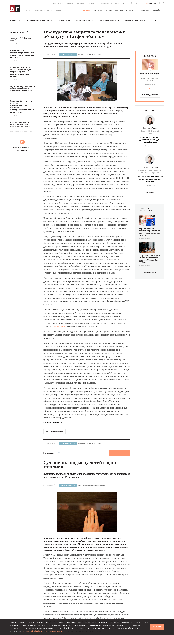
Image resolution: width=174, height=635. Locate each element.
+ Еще (154, 20)
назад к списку (54, 431)
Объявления (144, 10)
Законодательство (85, 20)
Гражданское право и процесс (89, 54)
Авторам (70, 3)
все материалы (150, 272)
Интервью (119, 10)
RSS (142, 3)
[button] (125, 81)
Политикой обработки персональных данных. (43, 631)
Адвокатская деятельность (40, 20)
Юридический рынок (135, 20)
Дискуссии (98, 10)
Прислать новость (119, 453)
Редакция (91, 3)
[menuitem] (15, 20)
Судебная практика (109, 20)
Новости (86, 10)
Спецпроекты (131, 10)
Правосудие (64, 20)
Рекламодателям (105, 3)
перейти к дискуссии (150, 95)
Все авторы (119, 3)
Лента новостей (19, 32)
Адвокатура (15, 20)
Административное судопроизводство (92, 485)
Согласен (157, 626)
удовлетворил (59, 326)
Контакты (80, 3)
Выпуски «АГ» (58, 3)
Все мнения (150, 192)
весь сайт (158, 10)
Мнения (109, 10)
